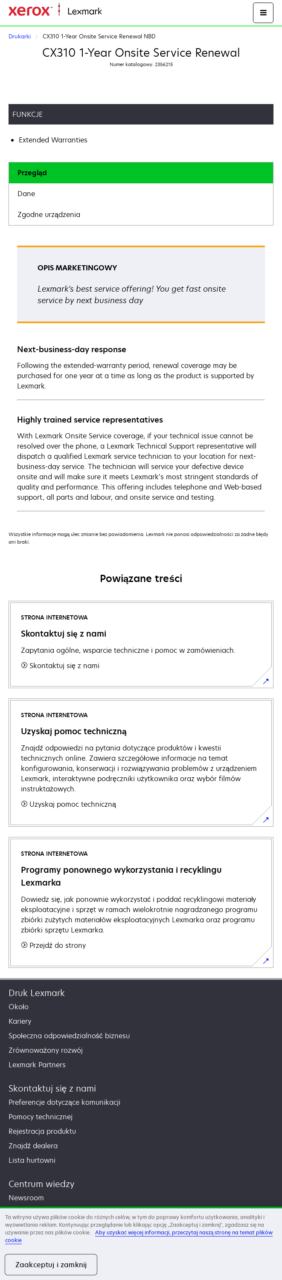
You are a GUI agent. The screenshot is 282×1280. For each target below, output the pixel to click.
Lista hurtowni (32, 1160)
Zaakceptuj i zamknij (51, 1264)
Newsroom (26, 1197)
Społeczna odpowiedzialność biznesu (69, 1035)
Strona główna (122, 12)
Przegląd (32, 172)
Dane (26, 193)
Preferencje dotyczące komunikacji (64, 1102)
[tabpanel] (141, 378)
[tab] (141, 172)
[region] (141, 1243)
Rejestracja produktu (42, 1131)
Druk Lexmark (37, 993)
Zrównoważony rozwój (46, 1050)
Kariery (20, 1021)
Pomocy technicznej (41, 1116)
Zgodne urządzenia (48, 214)
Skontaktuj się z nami (52, 1088)
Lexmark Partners (37, 1064)
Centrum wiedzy (42, 1184)
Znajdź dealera (33, 1145)
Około (19, 1006)
